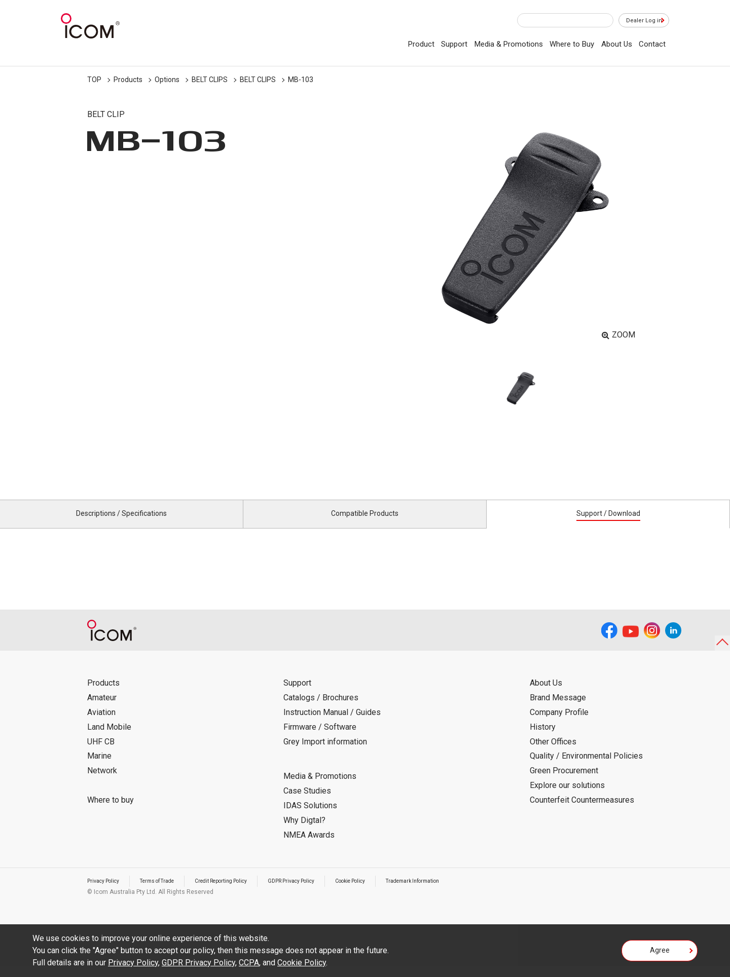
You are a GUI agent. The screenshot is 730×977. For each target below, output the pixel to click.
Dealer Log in (638, 20)
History (543, 738)
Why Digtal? (304, 832)
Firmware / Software (319, 738)
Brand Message (558, 709)
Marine (99, 767)
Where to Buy (572, 44)
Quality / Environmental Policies (586, 767)
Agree (660, 954)
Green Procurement (564, 782)
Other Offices (553, 753)
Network (102, 782)
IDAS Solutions (310, 817)
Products (128, 80)
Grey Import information (325, 753)
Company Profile (559, 724)
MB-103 (300, 80)
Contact (652, 44)
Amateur (102, 709)
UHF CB (101, 753)
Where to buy (110, 811)
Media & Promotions (508, 44)
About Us (616, 44)
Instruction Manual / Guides (332, 724)
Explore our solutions (567, 797)
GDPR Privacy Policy (322, 892)
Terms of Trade (168, 892)
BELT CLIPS (210, 80)
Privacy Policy (106, 892)
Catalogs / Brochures (320, 709)
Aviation (101, 724)
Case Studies (307, 802)
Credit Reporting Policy (241, 892)
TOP (94, 80)
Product (421, 44)
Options (167, 80)
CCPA (249, 962)
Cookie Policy (389, 892)
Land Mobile (109, 738)
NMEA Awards (309, 846)
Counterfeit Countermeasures (582, 811)
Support (454, 44)
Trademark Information (461, 892)
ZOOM (623, 335)
